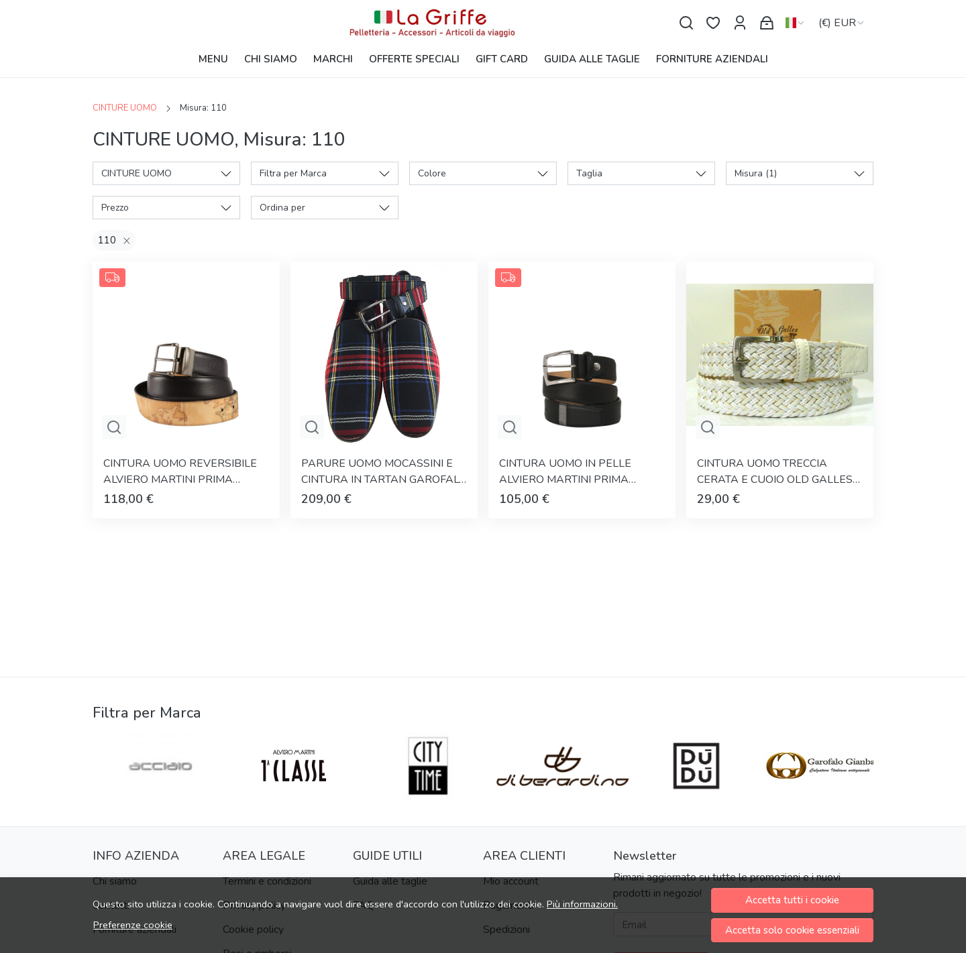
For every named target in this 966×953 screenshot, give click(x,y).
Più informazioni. (582, 904)
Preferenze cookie (132, 925)
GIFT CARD (502, 59)
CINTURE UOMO (125, 108)
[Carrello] (766, 23)
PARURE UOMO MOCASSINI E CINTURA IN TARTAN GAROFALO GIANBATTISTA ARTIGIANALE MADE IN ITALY (384, 472)
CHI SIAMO (270, 59)
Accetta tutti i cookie (792, 900)
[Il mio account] (740, 23)
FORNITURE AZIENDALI (712, 59)
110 (107, 240)
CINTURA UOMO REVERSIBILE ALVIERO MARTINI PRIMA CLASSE (180, 472)
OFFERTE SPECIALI (414, 59)
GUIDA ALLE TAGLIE (592, 59)
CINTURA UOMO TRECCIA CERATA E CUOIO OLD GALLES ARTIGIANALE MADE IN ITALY (775, 472)
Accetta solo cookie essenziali (792, 930)
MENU (213, 59)
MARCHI (333, 59)
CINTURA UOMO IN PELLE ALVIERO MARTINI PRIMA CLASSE (565, 472)
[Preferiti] (713, 23)
